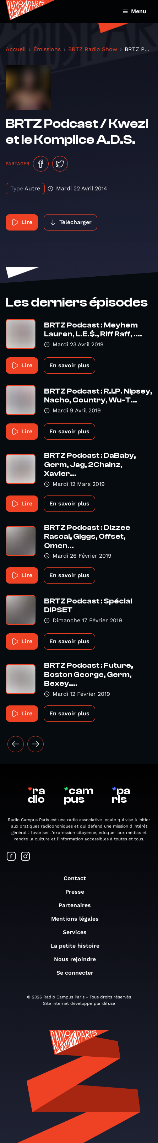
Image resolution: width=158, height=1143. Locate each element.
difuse (108, 1003)
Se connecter (78, 972)
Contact (78, 878)
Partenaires (78, 905)
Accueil (16, 49)
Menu (134, 11)
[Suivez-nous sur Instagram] (25, 857)
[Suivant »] (35, 744)
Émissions (47, 49)
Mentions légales (78, 918)
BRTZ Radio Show (92, 49)
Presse (78, 891)
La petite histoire (78, 945)
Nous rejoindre (78, 959)
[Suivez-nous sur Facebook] (11, 857)
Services (78, 932)
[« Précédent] (15, 744)
